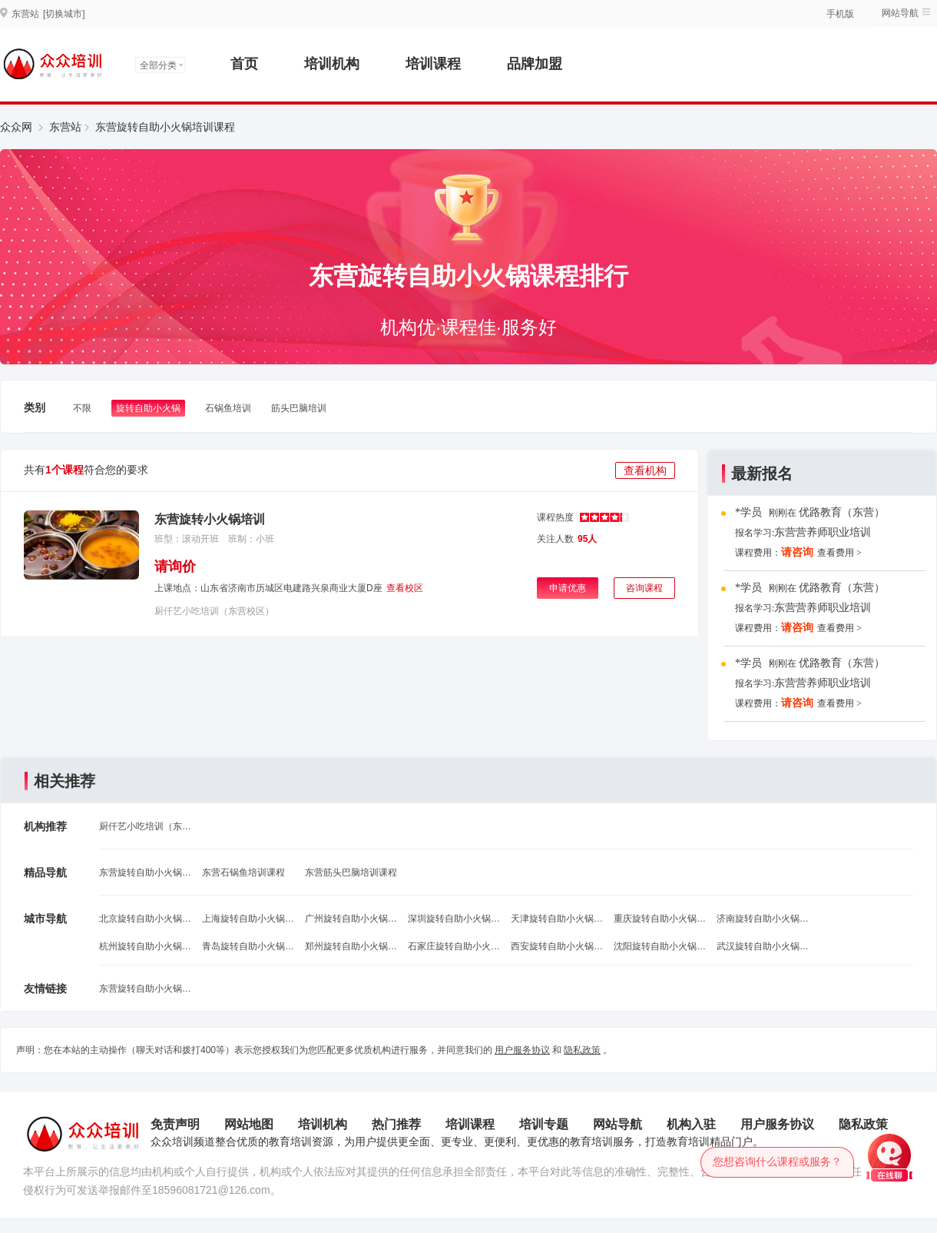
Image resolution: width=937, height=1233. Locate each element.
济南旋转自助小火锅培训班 (763, 918)
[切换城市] (64, 13)
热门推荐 (396, 1124)
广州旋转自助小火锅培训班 (351, 918)
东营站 (65, 127)
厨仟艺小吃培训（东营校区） (214, 611)
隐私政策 (582, 1050)
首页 (244, 63)
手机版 (840, 13)
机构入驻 (691, 1124)
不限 (82, 408)
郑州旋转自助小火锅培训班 (351, 946)
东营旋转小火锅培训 (209, 519)
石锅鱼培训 (228, 408)
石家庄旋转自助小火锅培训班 (454, 946)
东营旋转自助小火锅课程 (145, 872)
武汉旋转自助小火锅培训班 (763, 946)
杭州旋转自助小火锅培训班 (145, 946)
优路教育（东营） (842, 512)
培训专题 (543, 1124)
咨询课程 (644, 588)
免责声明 (175, 1124)
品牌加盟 (534, 63)
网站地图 (248, 1124)
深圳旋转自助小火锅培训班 (454, 918)
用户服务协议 (522, 1050)
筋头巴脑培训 (298, 408)
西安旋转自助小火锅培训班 (557, 946)
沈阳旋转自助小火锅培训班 (660, 946)
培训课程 (433, 63)
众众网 (16, 127)
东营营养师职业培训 (822, 532)
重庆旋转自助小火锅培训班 (660, 918)
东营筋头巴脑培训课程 (351, 872)
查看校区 (404, 588)
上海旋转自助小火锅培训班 (248, 918)
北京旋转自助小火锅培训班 (145, 918)
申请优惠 (567, 588)
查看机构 (645, 470)
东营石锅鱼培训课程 (243, 872)
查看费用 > (839, 552)
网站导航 (900, 13)
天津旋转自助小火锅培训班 (557, 918)
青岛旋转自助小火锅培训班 (248, 946)
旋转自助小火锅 (148, 408)
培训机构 (331, 63)
